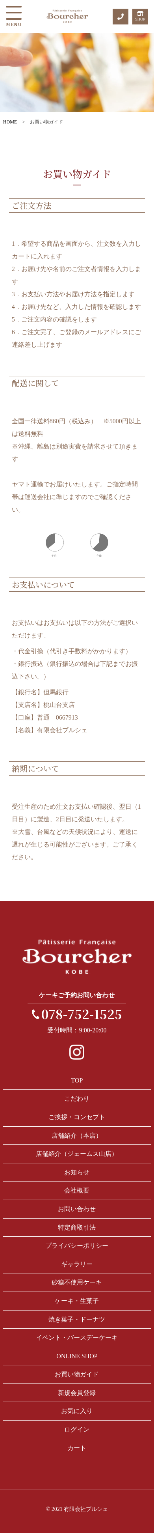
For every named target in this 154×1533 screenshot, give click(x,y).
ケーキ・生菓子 (77, 1300)
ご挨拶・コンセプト (76, 1117)
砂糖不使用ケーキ (77, 1282)
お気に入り (77, 1411)
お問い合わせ (77, 1209)
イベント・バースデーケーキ (77, 1337)
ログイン (76, 1429)
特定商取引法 (77, 1227)
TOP (77, 1080)
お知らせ (76, 1172)
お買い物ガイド (77, 1374)
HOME (10, 122)
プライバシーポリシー (76, 1245)
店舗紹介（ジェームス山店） (77, 1153)
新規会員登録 (77, 1392)
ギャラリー (77, 1264)
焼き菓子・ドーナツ (76, 1319)
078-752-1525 (81, 1014)
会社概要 (76, 1190)
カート (76, 1448)
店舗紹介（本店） (77, 1135)
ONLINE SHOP (76, 1356)
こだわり (76, 1098)
